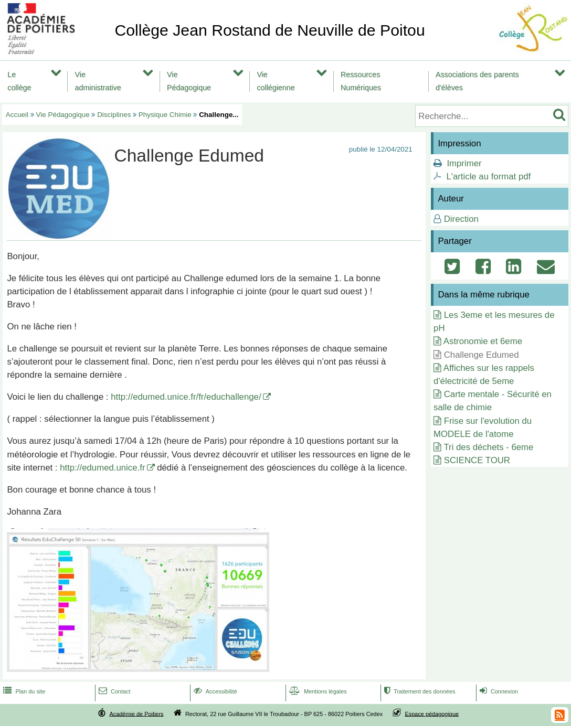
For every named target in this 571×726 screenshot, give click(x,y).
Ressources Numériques (361, 81)
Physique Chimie (165, 115)
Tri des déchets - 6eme (488, 447)
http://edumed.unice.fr (102, 468)
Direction (461, 219)
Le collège (19, 81)
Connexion (498, 691)
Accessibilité (214, 691)
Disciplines (114, 115)
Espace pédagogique (432, 713)
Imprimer (464, 163)
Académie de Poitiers (136, 713)
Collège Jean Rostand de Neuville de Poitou (269, 30)
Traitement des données (418, 691)
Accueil (17, 115)
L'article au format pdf (488, 176)
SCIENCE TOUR (477, 460)
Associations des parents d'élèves (477, 81)
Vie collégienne (275, 81)
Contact (114, 691)
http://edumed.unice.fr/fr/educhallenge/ (186, 397)
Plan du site (23, 691)
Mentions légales (317, 691)
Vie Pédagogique (189, 81)
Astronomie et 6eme (482, 341)
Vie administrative (98, 81)
